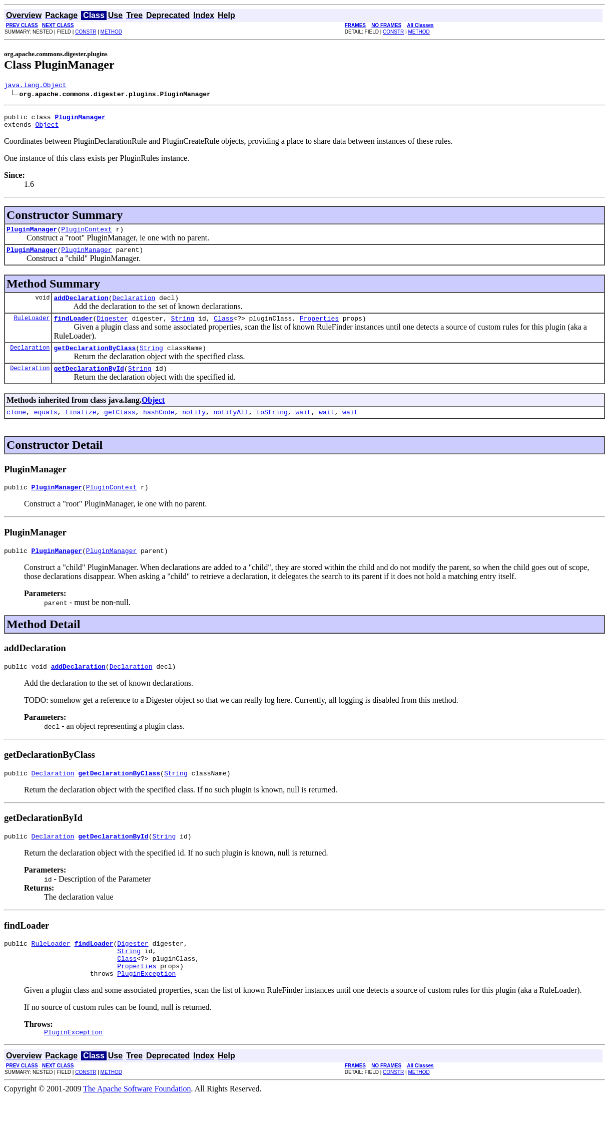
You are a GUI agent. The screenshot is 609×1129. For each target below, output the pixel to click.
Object (47, 128)
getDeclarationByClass (95, 359)
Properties (319, 328)
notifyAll (231, 426)
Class (223, 328)
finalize (80, 426)
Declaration (133, 306)
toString (271, 426)
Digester (112, 328)
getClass (119, 426)
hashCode (158, 426)
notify (194, 426)
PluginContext (86, 234)
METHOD (111, 32)
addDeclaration (81, 306)
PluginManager (32, 234)
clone (16, 426)
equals (46, 426)
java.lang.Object (35, 86)
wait (303, 426)
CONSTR (85, 32)
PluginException (146, 1003)
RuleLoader (32, 328)
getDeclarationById (89, 381)
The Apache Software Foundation (137, 1120)
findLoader (73, 328)
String (182, 328)
